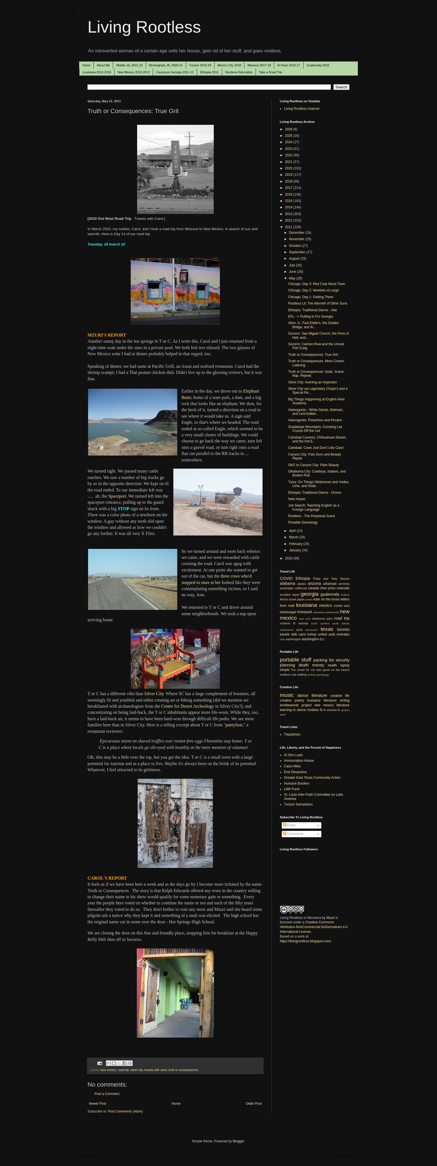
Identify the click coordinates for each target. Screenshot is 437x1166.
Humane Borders (296, 783)
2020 (289, 168)
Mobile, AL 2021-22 (129, 65)
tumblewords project (296, 705)
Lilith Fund (291, 789)
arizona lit (333, 710)
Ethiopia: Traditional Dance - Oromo (314, 493)
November (297, 239)
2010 (289, 558)
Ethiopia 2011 (209, 72)
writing (344, 700)
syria (299, 629)
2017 (289, 188)
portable (289, 660)
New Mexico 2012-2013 (134, 72)
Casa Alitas (292, 766)
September (297, 252)
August (294, 259)
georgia (310, 594)
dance (302, 695)
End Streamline (295, 772)
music (287, 695)
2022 (289, 155)
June (293, 272)
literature (319, 695)
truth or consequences (183, 1070)
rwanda (303, 623)
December (297, 233)
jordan (309, 599)
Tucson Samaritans (298, 804)
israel (292, 599)
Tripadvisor (292, 734)
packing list (324, 660)
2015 (289, 201)
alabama (287, 583)
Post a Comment (106, 1094)
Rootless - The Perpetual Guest (311, 516)
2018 (289, 181)
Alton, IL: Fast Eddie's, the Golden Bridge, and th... (313, 325)
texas (327, 629)
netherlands (332, 612)
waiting (302, 674)
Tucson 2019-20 (200, 65)
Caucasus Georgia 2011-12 (175, 72)
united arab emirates (333, 634)
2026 (289, 129)
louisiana (306, 605)
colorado (343, 588)
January (295, 550)
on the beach (340, 669)
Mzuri (330, 918)
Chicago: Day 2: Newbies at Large (313, 290)
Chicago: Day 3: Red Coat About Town (316, 284)
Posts (289, 825)
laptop (344, 665)
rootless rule (288, 674)
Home (86, 65)
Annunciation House (299, 761)
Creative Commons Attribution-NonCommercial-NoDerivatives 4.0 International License (314, 927)
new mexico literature (331, 705)
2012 (289, 220)
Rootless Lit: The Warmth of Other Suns (317, 303)
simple (285, 670)
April (293, 531)
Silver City (154, 693)
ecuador (285, 594)
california (301, 588)
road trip (123, 1070)
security (342, 660)
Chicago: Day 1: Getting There (310, 297)
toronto (343, 629)
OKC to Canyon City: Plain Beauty (313, 465)
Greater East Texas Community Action (312, 778)
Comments (293, 834)
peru (329, 618)
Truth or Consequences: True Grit (313, 355)
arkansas (330, 584)
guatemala (330, 594)
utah (282, 639)
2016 (289, 194)
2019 (289, 175)
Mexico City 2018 (229, 65)
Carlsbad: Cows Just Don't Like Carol (315, 448)
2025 (289, 136)
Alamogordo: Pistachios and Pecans (315, 420)
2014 (289, 207)
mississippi (288, 612)
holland (345, 594)
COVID (286, 578)
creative (286, 700)
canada (313, 588)
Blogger (238, 1141)
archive (311, 674)
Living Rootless (144, 27)
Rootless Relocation (239, 72)
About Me (103, 65)
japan (300, 599)
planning (287, 665)
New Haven (296, 499)
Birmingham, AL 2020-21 (166, 65)
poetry (299, 700)
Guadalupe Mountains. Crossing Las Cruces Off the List (315, 429)
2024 (289, 142)
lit (325, 710)
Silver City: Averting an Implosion (312, 382)
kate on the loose (326, 599)
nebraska (318, 612)
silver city (136, 1070)
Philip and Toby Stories (331, 578)
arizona (314, 583)
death (303, 665)
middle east (341, 605)
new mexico (108, 1070)
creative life (340, 696)
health (332, 665)
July (292, 265)
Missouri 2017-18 (259, 65)
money (318, 665)
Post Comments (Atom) (125, 1111)
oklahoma (318, 618)
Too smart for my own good (310, 669)
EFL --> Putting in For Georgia (310, 316)
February (296, 544)
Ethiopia (303, 578)
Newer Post (97, 1104)
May (292, 278)
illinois (284, 599)
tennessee (311, 629)
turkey (312, 634)
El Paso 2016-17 (288, 65)
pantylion (233, 724)
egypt (295, 594)
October (295, 246)
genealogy (323, 674)
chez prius (328, 588)
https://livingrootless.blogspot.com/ (305, 941)
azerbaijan (287, 588)
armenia (344, 583)
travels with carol (155, 1070)
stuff (306, 660)
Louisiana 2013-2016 (96, 72)
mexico (325, 605)
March (294, 537)
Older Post (254, 1104)
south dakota (340, 623)
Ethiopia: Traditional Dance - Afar (312, 310)
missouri (304, 612)
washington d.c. (313, 639)
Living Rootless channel (301, 109)
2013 (289, 214)
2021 (289, 162)
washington (293, 639)
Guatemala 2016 (318, 65)
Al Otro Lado (293, 755)
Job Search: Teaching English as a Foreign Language (313, 507)
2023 (289, 149)
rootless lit (287, 623)
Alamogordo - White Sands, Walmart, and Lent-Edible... (315, 412)
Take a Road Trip (270, 72)
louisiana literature (322, 700)
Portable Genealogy (303, 522)
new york (304, 618)
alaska (301, 583)
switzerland (286, 629)
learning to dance (293, 710)
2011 (289, 227)
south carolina (320, 623)
